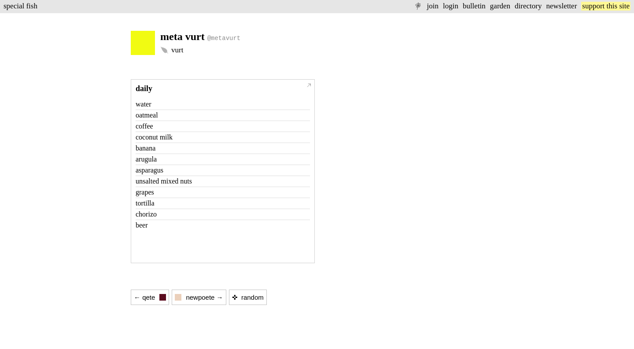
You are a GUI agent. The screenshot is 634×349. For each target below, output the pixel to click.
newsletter (561, 6)
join (432, 6)
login (450, 6)
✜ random (248, 297)
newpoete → (199, 297)
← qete (150, 297)
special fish (20, 6)
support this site (606, 6)
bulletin (474, 6)
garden (500, 6)
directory (528, 6)
